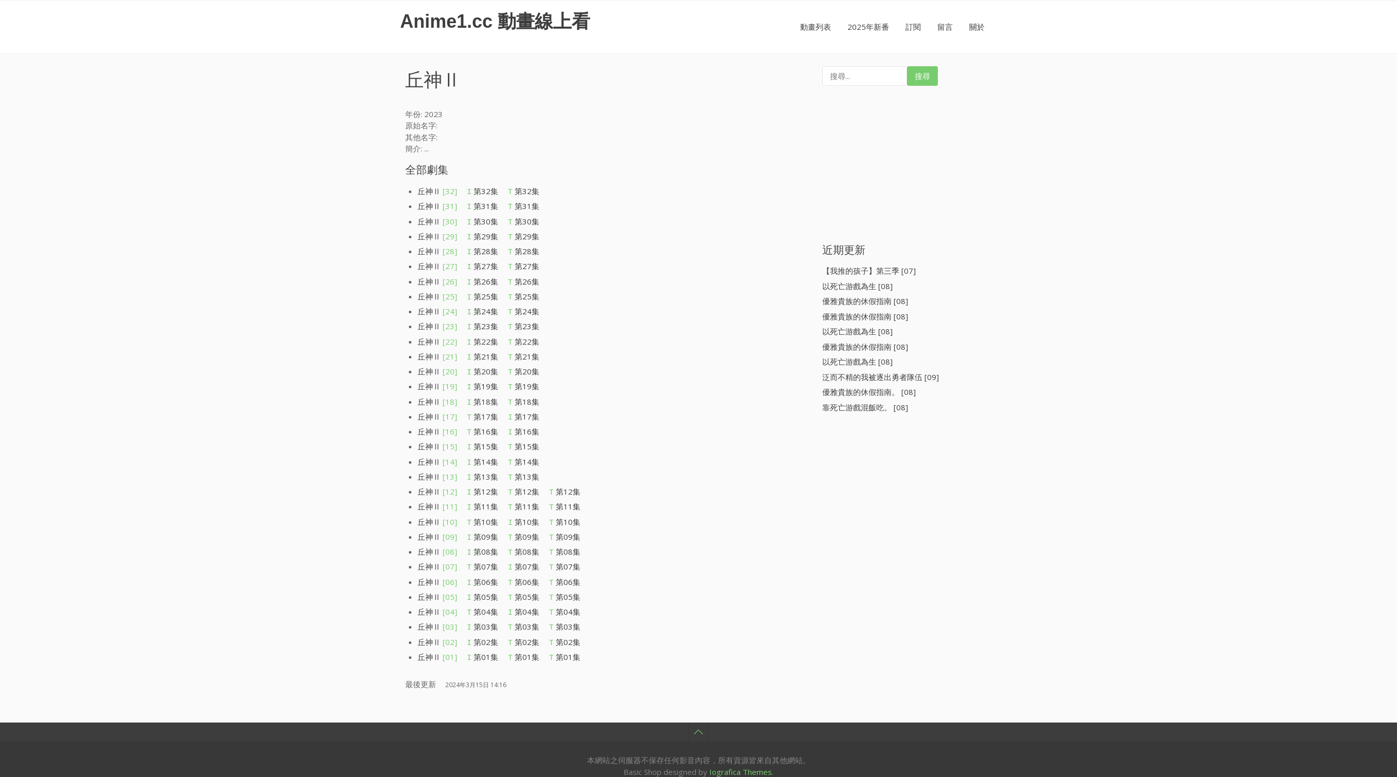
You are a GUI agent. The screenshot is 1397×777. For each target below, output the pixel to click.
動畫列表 (815, 27)
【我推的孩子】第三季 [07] (869, 271)
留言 (945, 27)
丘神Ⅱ (437, 191)
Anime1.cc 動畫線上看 (495, 21)
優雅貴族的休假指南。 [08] (869, 392)
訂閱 (913, 27)
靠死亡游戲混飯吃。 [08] (865, 407)
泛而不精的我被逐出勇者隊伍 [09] (880, 377)
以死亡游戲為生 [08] (857, 286)
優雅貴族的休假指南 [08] (865, 301)
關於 (977, 27)
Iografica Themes (740, 722)
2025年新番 (868, 27)
